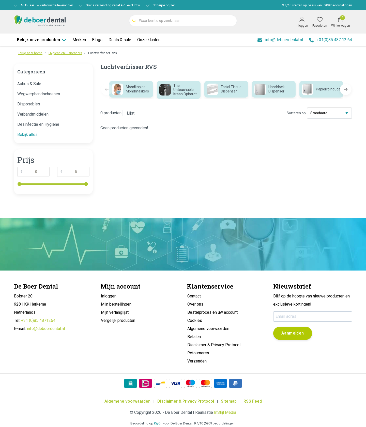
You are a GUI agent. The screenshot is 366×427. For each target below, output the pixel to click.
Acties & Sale (29, 83)
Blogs (97, 39)
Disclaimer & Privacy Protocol (185, 401)
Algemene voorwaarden (127, 401)
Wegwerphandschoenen (38, 93)
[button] (346, 89)
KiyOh (158, 423)
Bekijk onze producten (41, 39)
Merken (79, 39)
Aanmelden (292, 333)
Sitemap (229, 401)
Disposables (28, 104)
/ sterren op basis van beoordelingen (316, 5)
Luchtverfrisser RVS (102, 53)
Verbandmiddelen (33, 114)
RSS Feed (252, 401)
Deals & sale (120, 39)
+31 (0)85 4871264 (38, 320)
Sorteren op (296, 113)
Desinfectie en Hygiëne (38, 124)
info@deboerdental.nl (46, 328)
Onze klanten (148, 39)
